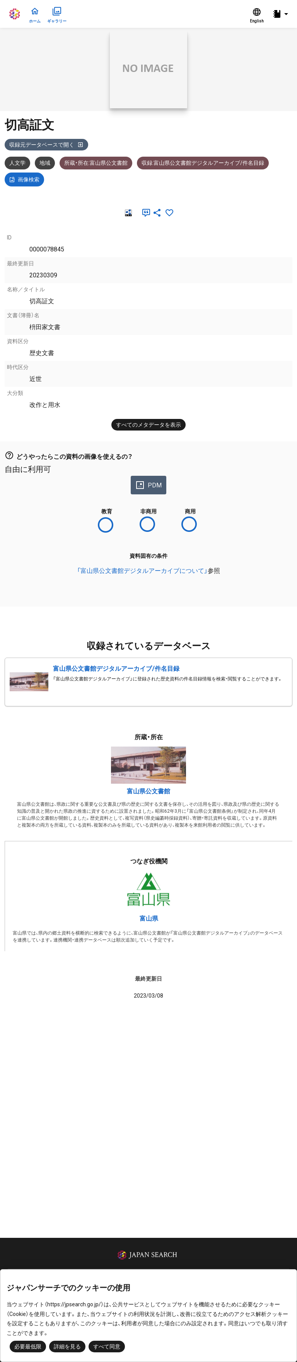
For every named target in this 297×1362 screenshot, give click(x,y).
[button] (281, 14)
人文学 (17, 163)
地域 (44, 163)
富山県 (149, 918)
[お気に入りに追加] (169, 213)
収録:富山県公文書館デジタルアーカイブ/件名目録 (203, 163)
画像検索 (24, 179)
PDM (148, 485)
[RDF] (127, 213)
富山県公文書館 (148, 791)
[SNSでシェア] (157, 213)
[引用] (144, 213)
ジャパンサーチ (15, 14)
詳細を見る (67, 1346)
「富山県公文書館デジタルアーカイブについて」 (142, 570)
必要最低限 (27, 1346)
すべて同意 (106, 1346)
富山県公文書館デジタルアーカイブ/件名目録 (116, 668)
